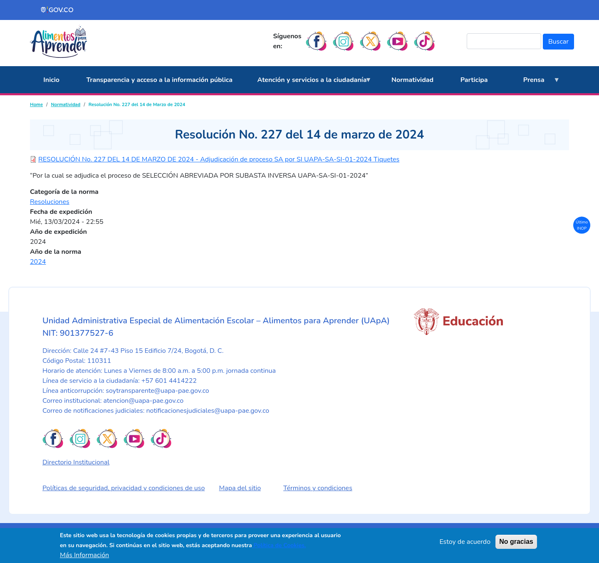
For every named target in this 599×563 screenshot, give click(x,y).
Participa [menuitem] (474, 79)
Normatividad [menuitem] (412, 79)
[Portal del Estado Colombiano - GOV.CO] (57, 10)
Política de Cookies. (279, 545)
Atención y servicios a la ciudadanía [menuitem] (310, 84)
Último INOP (582, 225)
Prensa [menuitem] (531, 84)
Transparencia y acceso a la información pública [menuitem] (160, 79)
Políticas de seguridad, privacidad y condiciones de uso (123, 488)
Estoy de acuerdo (464, 541)
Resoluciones (49, 201)
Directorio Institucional (75, 462)
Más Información (84, 555)
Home (36, 105)
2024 (38, 261)
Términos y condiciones (317, 488)
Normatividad (65, 105)
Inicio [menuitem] (51, 79)
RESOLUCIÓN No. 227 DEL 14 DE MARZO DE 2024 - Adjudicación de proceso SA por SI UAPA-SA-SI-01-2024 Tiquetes (218, 159)
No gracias (516, 541)
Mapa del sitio (240, 488)
